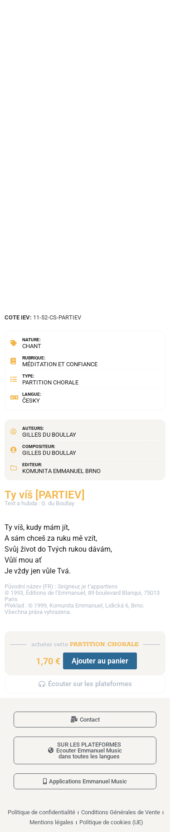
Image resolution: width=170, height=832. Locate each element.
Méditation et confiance (59, 364)
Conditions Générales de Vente (120, 812)
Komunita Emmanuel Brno (61, 471)
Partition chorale (50, 382)
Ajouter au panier (100, 661)
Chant (31, 346)
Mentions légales (51, 822)
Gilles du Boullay (49, 434)
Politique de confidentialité (41, 812)
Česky (31, 400)
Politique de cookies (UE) (111, 822)
